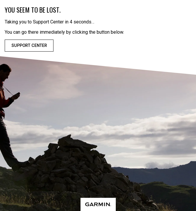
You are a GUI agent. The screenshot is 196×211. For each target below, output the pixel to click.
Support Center (29, 45)
